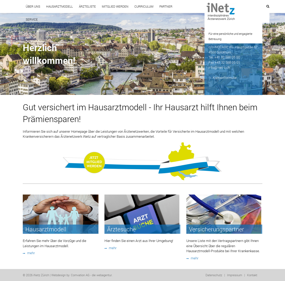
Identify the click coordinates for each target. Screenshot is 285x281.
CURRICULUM (143, 6)
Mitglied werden (115, 6)
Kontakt (252, 275)
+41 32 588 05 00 (227, 57)
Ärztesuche (121, 229)
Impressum (234, 275)
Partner (165, 6)
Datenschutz (214, 275)
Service (32, 19)
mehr (29, 253)
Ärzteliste (87, 6)
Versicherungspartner (216, 229)
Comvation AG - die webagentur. (91, 275)
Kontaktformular (225, 77)
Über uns (33, 6)
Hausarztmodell (59, 6)
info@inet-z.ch (219, 67)
